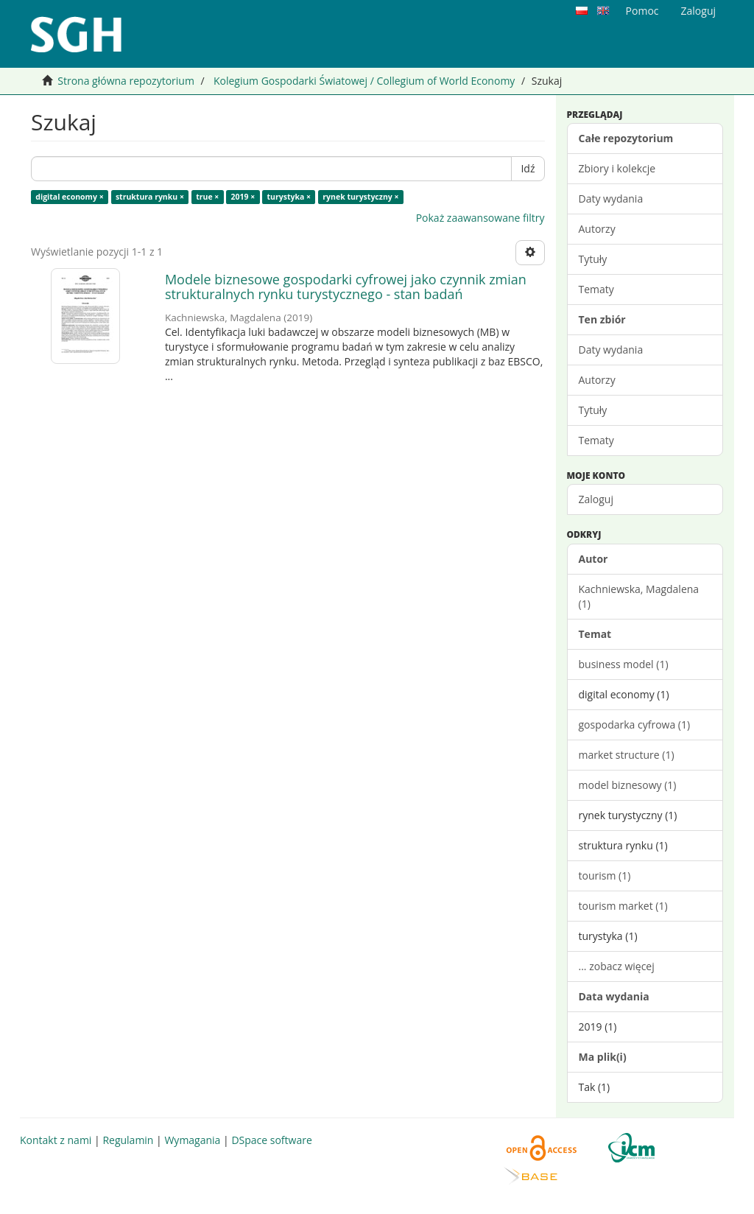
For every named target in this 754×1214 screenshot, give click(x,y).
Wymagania (192, 1140)
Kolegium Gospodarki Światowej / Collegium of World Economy (364, 81)
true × (207, 197)
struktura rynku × (150, 197)
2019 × (243, 197)
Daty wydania (611, 199)
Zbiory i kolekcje (617, 168)
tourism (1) (605, 876)
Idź (528, 168)
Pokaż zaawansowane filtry (480, 218)
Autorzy (597, 229)
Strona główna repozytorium (125, 81)
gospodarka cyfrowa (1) (635, 724)
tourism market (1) (623, 906)
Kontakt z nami (55, 1140)
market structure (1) (626, 755)
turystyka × (289, 197)
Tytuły (593, 259)
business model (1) (624, 664)
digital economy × (69, 197)
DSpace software (271, 1140)
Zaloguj (596, 499)
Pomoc (642, 11)
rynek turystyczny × (360, 197)
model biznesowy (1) (628, 785)
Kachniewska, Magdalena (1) (639, 596)
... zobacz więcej (617, 966)
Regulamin (127, 1140)
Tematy (596, 289)
